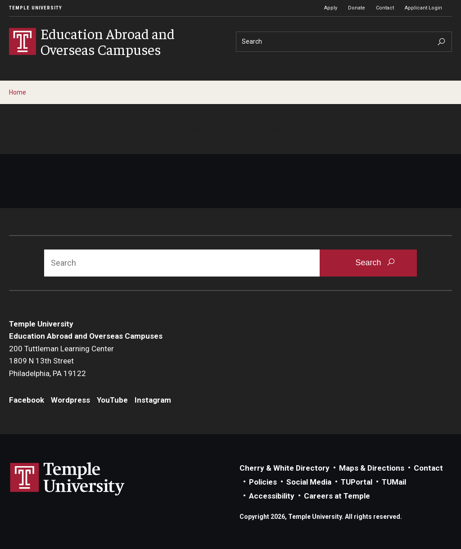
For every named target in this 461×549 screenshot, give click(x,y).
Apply (330, 8)
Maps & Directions (371, 467)
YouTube (112, 399)
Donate (356, 8)
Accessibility (271, 495)
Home (17, 92)
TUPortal (356, 481)
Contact (385, 8)
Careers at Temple (337, 495)
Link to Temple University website (67, 479)
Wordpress (70, 399)
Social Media (308, 481)
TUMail (394, 481)
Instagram (153, 399)
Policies (263, 481)
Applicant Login (423, 8)
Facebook (26, 399)
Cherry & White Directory (285, 467)
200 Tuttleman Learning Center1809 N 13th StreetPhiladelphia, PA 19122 (61, 361)
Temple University (35, 8)
